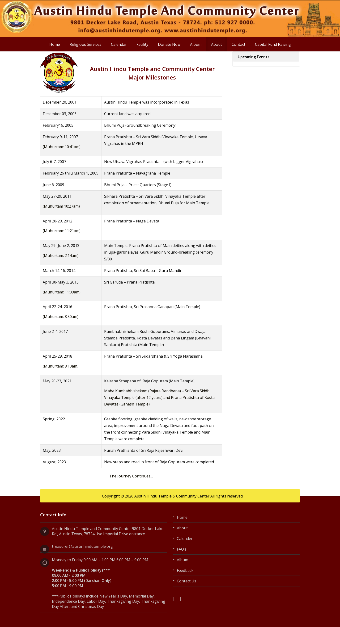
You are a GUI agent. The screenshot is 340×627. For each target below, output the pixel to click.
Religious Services (85, 44)
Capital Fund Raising (273, 44)
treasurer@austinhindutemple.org (82, 546)
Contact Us (186, 581)
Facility (142, 44)
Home (54, 44)
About (216, 44)
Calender (185, 538)
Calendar (119, 44)
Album (195, 44)
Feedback (185, 570)
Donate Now (169, 44)
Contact (238, 44)
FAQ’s (182, 549)
